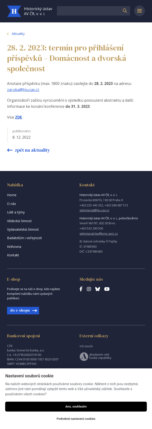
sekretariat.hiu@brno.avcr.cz (99, 234)
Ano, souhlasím (76, 406)
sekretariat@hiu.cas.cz (94, 210)
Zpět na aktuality (32, 150)
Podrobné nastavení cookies (76, 419)
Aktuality (18, 33)
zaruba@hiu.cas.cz (23, 89)
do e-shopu (20, 310)
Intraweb (86, 346)
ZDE (18, 117)
